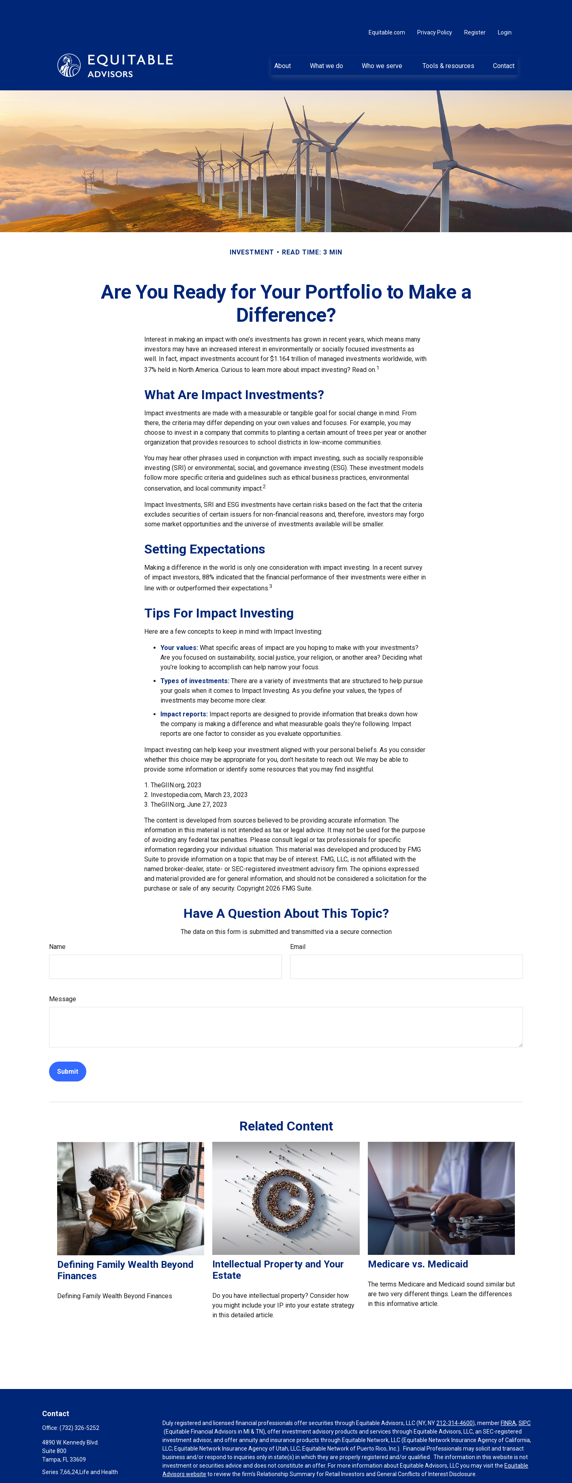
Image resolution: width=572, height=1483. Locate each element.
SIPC (525, 1398)
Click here (174, 1480)
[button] (283, 41)
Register (475, 8)
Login (505, 8)
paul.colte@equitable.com (75, 1461)
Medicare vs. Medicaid (418, 1240)
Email (297, 922)
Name (57, 922)
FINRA (508, 1398)
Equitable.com (387, 8)
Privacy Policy (434, 8)
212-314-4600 (454, 1398)
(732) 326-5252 (79, 1403)
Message (62, 975)
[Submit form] (67, 1047)
